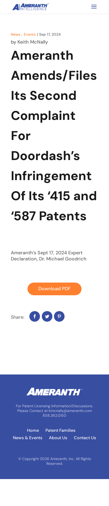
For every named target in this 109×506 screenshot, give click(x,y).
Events (30, 34)
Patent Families (60, 430)
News (15, 34)
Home (33, 430)
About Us (58, 438)
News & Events (27, 438)
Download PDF (54, 288)
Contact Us (85, 438)
